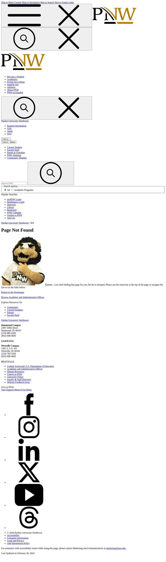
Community (12, 307)
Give (9, 134)
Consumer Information (17, 538)
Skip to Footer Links (64, 2)
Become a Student (15, 76)
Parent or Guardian (16, 152)
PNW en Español (15, 92)
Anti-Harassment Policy (18, 543)
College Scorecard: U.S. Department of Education (30, 366)
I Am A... (6, 139)
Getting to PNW (14, 215)
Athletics (11, 87)
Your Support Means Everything (16, 390)
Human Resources (15, 371)
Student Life (13, 84)
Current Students (15, 310)
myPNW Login (14, 199)
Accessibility (13, 535)
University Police (15, 377)
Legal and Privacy (15, 540)
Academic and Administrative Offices (24, 369)
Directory (11, 204)
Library (10, 207)
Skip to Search (47, 2)
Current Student (14, 147)
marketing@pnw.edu (115, 548)
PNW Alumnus (14, 155)
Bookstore (12, 210)
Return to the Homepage (12, 292)
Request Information (16, 126)
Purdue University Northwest (15, 121)
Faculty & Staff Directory (19, 379)
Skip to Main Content (11, 2)
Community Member (17, 158)
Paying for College (16, 82)
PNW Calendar (14, 212)
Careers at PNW (14, 374)
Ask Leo (11, 218)
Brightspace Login (15, 202)
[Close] (8, 142)
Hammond (7, 341)
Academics (12, 79)
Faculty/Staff (13, 150)
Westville (7, 361)
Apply (10, 131)
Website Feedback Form (18, 382)
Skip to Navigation (31, 2)
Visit (9, 128)
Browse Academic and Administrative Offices (22, 297)
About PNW (13, 90)
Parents (10, 312)
